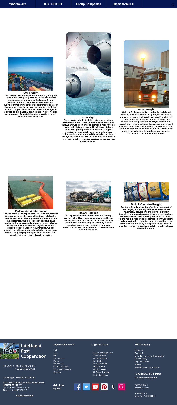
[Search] (173, 5)
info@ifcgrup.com (24, 395)
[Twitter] (86, 386)
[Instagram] (121, 386)
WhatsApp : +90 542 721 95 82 (19, 377)
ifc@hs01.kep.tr (142, 388)
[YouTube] (95, 386)
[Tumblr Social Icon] (112, 386)
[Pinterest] (104, 386)
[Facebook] (77, 386)
